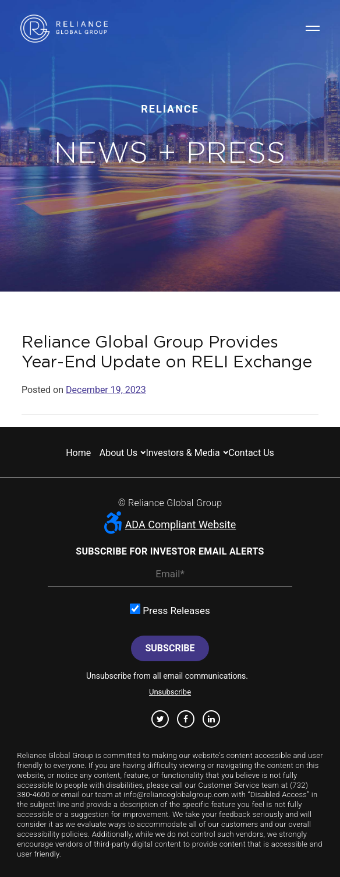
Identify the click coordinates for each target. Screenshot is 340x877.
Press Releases (170, 610)
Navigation (313, 28)
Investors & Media (182, 452)
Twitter (160, 719)
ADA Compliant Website (170, 524)
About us (118, 452)
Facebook (185, 719)
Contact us (251, 452)
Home (78, 452)
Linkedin (211, 719)
